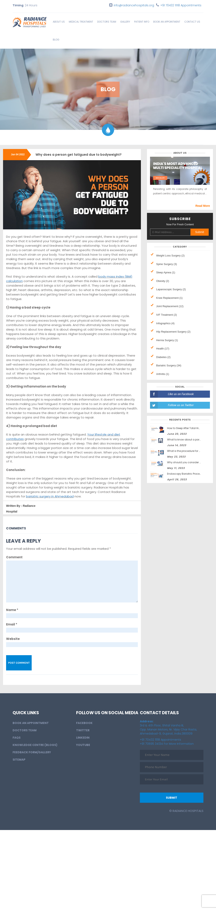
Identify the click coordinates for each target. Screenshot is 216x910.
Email (11, 624)
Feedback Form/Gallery (32, 752)
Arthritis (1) (162, 374)
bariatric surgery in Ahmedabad (50, 496)
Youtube (83, 745)
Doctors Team (106, 21)
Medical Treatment (81, 21)
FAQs (17, 738)
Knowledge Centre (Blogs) (35, 745)
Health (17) (162, 348)
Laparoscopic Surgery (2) (171, 289)
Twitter (83, 730)
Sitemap (19, 760)
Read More (202, 205)
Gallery (125, 21)
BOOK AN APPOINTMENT (166, 21)
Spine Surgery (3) (166, 264)
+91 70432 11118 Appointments (180, 5)
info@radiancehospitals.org (134, 5)
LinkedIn (83, 738)
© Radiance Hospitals (186, 811)
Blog (56, 39)
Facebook (84, 723)
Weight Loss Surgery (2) (170, 255)
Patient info (141, 21)
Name (12, 610)
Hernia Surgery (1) (167, 340)
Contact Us (192, 21)
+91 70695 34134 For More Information (167, 744)
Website (13, 639)
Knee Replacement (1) (169, 297)
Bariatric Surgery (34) (168, 365)
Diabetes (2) (163, 357)
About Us (59, 21)
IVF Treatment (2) (166, 314)
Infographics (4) (165, 323)
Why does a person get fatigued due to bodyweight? (79, 154)
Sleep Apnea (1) (165, 272)
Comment (14, 557)
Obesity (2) (162, 281)
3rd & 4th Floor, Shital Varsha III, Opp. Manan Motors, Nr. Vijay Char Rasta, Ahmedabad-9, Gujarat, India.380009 (168, 727)
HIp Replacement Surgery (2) (173, 331)
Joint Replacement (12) (169, 306)
